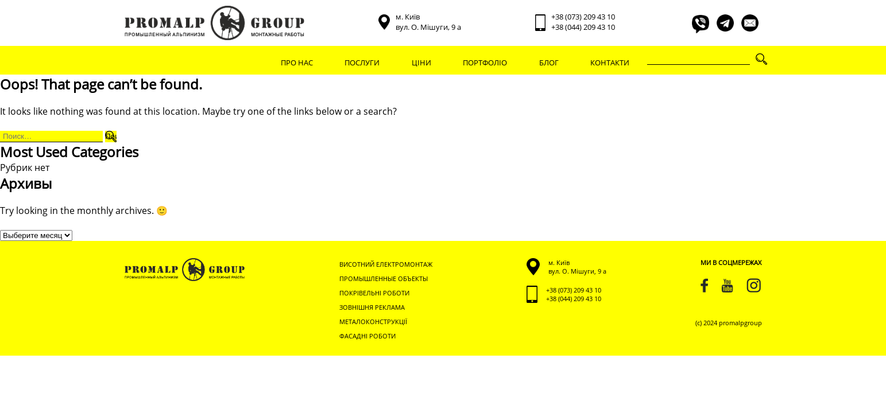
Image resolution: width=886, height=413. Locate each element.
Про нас (297, 62)
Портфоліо (485, 62)
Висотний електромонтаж (385, 264)
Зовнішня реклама (372, 307)
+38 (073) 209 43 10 (583, 16)
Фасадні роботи (367, 336)
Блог (549, 62)
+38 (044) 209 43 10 (583, 27)
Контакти (609, 62)
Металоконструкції (373, 321)
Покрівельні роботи (374, 293)
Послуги (362, 62)
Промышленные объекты (383, 278)
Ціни (421, 62)
